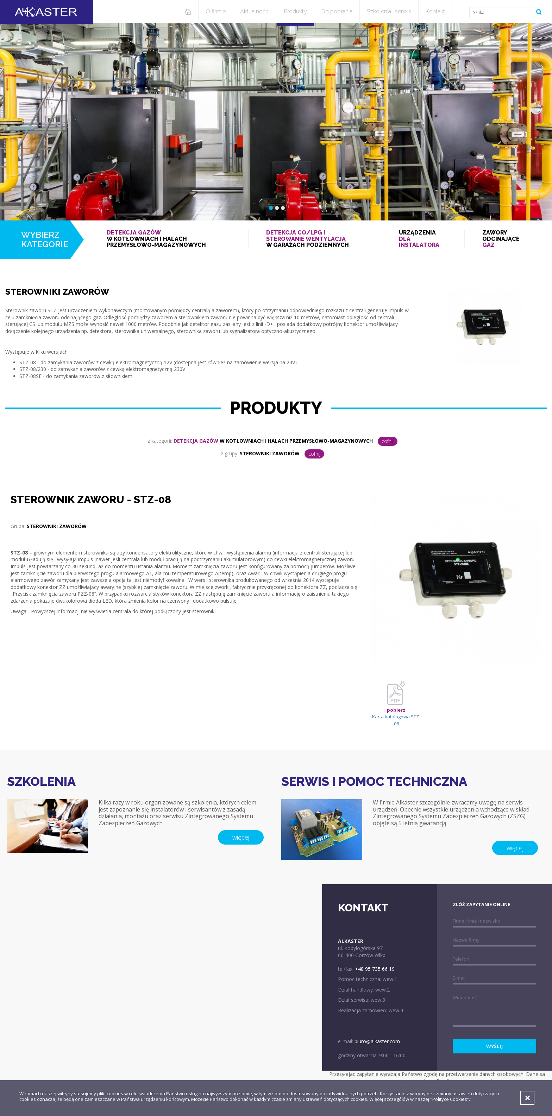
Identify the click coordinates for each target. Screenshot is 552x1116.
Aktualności (255, 11)
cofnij (388, 441)
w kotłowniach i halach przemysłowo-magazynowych (169, 239)
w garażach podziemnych (314, 239)
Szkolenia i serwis (389, 11)
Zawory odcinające (508, 239)
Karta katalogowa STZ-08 (396, 708)
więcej (240, 837)
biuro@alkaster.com (377, 1041)
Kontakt (435, 11)
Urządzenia (423, 239)
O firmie (216, 11)
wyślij (494, 1046)
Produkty (295, 11)
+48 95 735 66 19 (375, 969)
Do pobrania (336, 11)
